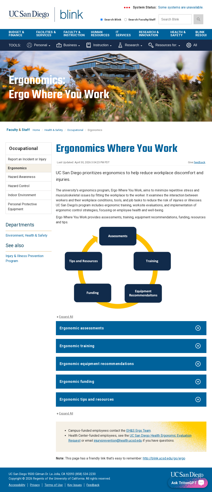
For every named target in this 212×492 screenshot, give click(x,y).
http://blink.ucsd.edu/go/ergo (164, 458)
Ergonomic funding (77, 381)
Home (36, 130)
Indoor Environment (22, 195)
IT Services (123, 33)
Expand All (66, 317)
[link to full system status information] (127, 7)
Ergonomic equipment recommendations (97, 363)
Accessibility (17, 485)
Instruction (99, 45)
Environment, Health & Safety (26, 235)
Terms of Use (54, 485)
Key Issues (74, 485)
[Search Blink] (101, 19)
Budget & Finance (16, 33)
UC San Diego (27, 17)
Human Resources (100, 33)
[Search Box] (175, 19)
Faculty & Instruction (74, 33)
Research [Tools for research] (130, 45)
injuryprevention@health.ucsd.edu (118, 440)
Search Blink (110, 19)
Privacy (35, 485)
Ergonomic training (77, 346)
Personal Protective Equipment (22, 206)
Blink (68, 17)
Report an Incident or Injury (27, 159)
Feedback (93, 485)
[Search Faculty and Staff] (125, 19)
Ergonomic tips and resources (87, 399)
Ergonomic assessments (82, 328)
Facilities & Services (46, 33)
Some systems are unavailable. (180, 7)
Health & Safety (178, 33)
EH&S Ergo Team (138, 431)
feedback (199, 162)
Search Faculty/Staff (139, 19)
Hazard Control (18, 186)
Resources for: (164, 45)
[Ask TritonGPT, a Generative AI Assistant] (188, 483)
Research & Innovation (149, 33)
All (191, 45)
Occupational (75, 130)
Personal (38, 45)
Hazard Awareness (21, 177)
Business (68, 45)
